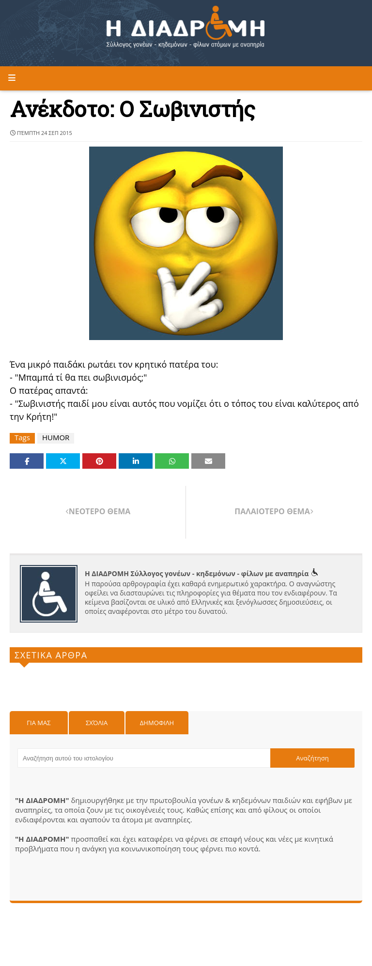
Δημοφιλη (157, 722)
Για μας (38, 722)
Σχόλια (97, 722)
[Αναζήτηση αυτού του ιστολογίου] (143, 758)
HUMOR (55, 437)
